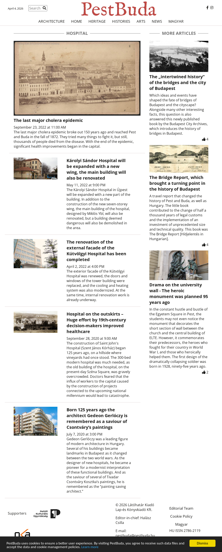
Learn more (89, 547)
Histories (121, 21)
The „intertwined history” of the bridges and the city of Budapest (177, 82)
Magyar (176, 21)
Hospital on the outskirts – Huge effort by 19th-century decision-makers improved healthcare (96, 322)
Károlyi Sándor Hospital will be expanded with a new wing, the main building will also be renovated (96, 169)
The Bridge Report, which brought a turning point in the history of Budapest (177, 183)
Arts (141, 21)
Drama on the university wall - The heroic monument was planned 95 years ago (178, 293)
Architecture (51, 21)
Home (76, 21)
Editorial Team (181, 508)
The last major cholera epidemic (48, 120)
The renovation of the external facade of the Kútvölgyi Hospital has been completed (96, 250)
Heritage (97, 21)
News (157, 21)
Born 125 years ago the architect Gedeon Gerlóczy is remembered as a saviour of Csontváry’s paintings (97, 418)
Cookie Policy (181, 516)
